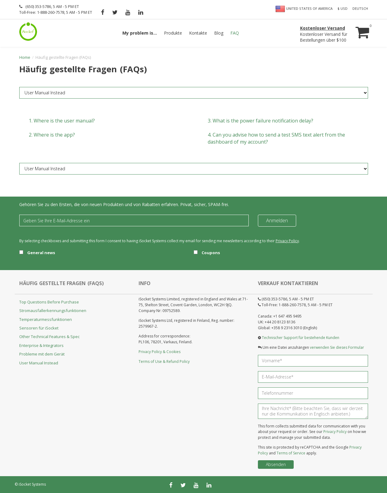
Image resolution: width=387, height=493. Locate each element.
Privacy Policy (287, 240)
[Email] (134, 220)
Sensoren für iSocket (38, 328)
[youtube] (127, 12)
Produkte (173, 33)
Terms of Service (291, 453)
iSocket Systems (32, 484)
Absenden (276, 464)
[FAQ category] (193, 93)
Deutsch (360, 8)
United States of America (304, 9)
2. (52, 134)
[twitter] (114, 12)
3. (260, 120)
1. (62, 120)
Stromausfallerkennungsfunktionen (52, 310)
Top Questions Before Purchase (49, 302)
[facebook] (102, 12)
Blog (218, 33)
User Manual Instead (38, 363)
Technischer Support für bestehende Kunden (300, 337)
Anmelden (277, 220)
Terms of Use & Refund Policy (164, 361)
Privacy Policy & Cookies (159, 351)
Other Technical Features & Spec (49, 336)
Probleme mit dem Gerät (42, 354)
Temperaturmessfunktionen (45, 319)
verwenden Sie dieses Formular (337, 347)
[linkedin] (140, 12)
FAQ (234, 33)
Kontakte (198, 33)
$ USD (342, 8)
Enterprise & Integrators (41, 345)
